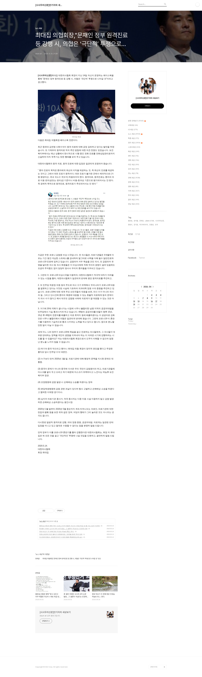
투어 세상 (133, 195)
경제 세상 (133, 160)
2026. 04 (147, 287)
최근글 (130, 234)
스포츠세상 (134, 147)
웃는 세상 (133, 173)
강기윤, (136, 225)
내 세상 (133, 129)
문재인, (141, 221)
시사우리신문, (159, 221)
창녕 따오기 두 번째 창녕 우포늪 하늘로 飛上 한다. (56, 531)
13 (138, 301)
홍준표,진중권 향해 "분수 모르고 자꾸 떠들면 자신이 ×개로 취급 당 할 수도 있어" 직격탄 (69, 526)
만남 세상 (133, 204)
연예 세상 (134, 178)
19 (134, 304)
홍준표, (130, 221)
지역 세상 (133, 191)
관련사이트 (153, 667)
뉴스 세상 (42, 521)
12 (134, 301)
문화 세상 (133, 182)
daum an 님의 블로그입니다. (50, 616)
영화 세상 (133, 186)
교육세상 (133, 125)
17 (156, 301)
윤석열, (136, 221)
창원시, (130, 225)
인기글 (137, 234)
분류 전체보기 (137, 121)
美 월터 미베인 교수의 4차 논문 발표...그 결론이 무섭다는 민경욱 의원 (63, 529)
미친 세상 (133, 164)
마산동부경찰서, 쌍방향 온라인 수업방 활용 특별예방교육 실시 (60, 537)
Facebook (132, 258)
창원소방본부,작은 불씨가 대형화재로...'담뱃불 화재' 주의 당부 (60, 534)
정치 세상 (135, 143)
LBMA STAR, (149, 221)
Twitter (142, 258)
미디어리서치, (143, 225)
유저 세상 (133, 169)
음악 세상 (133, 199)
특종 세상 (133, 138)
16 (152, 301)
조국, (156, 225)
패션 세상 (133, 151)
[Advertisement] (76, 479)
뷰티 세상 (133, 156)
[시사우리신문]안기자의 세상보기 (49, 5)
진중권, (151, 225)
